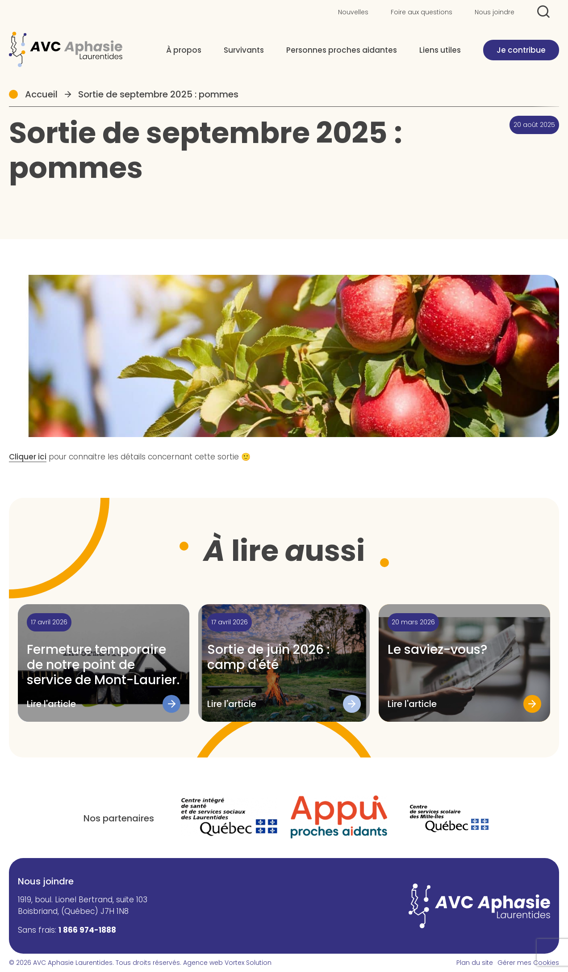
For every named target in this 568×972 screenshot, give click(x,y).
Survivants (244, 50)
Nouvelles (353, 12)
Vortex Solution (248, 962)
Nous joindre (494, 12)
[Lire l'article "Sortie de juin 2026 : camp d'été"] (284, 663)
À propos (183, 50)
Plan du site (474, 962)
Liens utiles (440, 50)
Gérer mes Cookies (528, 962)
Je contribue (521, 50)
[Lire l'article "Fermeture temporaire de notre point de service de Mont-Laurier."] (103, 663)
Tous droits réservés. (148, 962)
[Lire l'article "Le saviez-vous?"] (464, 663)
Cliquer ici (27, 456)
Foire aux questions (421, 12)
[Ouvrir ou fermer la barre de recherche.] (543, 11)
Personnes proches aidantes (341, 50)
